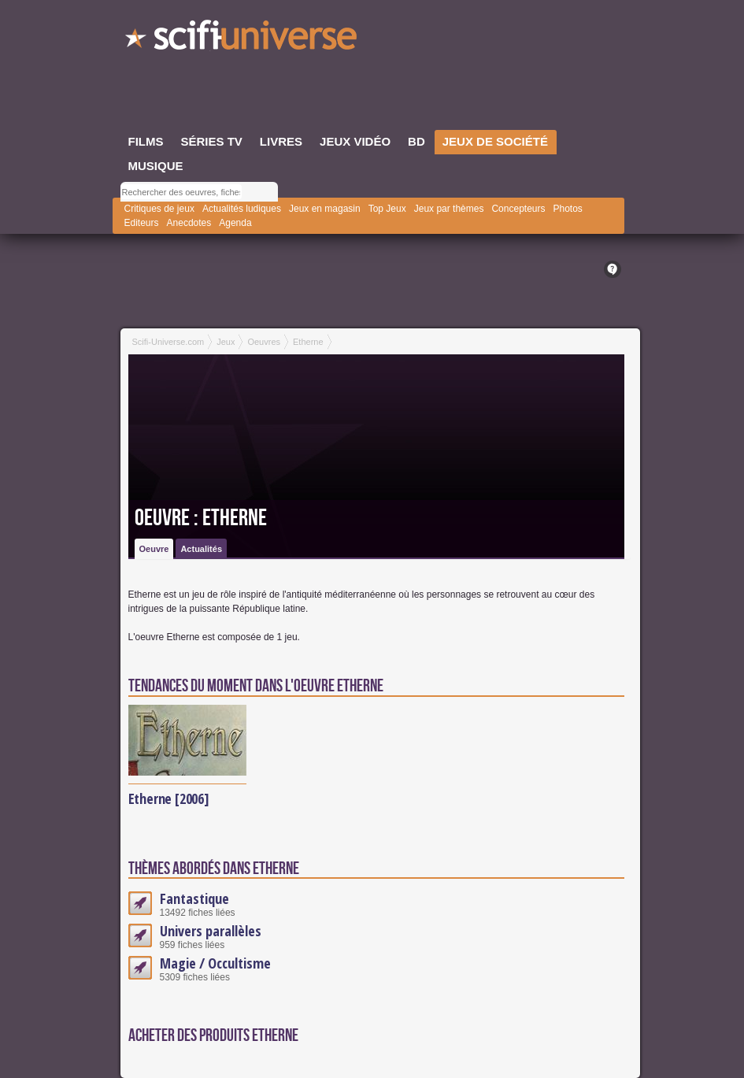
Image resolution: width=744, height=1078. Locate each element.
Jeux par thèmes (449, 208)
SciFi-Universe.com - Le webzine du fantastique (242, 39)
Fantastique (194, 898)
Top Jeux (387, 208)
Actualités (201, 549)
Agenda (235, 222)
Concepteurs (518, 208)
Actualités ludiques (241, 208)
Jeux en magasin (325, 208)
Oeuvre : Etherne (201, 518)
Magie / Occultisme (215, 963)
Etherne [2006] (168, 798)
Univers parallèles (210, 930)
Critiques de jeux (159, 208)
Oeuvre (154, 549)
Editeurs (141, 222)
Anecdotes (189, 222)
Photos (567, 208)
